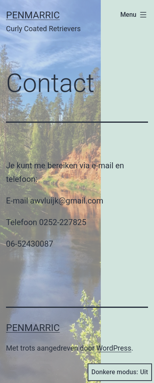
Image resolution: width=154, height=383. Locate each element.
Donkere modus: (120, 372)
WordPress (113, 348)
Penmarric (33, 15)
